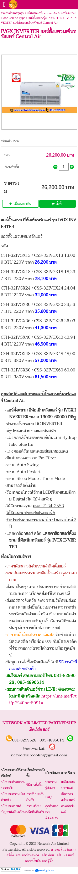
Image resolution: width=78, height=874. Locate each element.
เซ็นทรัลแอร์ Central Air (42, 13)
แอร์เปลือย (47, 855)
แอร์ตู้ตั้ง (47, 861)
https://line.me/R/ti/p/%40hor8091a (43, 699)
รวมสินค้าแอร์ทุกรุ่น (12, 13)
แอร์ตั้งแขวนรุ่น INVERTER (45, 18)
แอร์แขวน (69, 849)
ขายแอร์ (56, 849)
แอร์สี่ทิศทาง (30, 855)
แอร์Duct (61, 855)
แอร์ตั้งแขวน (13, 855)
